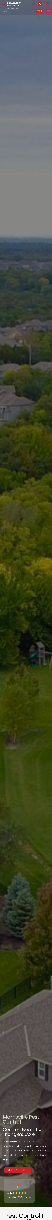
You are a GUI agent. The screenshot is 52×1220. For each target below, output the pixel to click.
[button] (48, 11)
